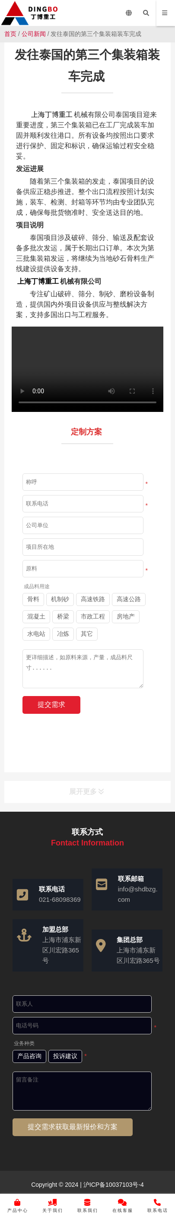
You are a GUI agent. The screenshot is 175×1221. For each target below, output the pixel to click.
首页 (10, 33)
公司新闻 (34, 33)
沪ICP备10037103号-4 (113, 1184)
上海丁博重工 (52, 114)
